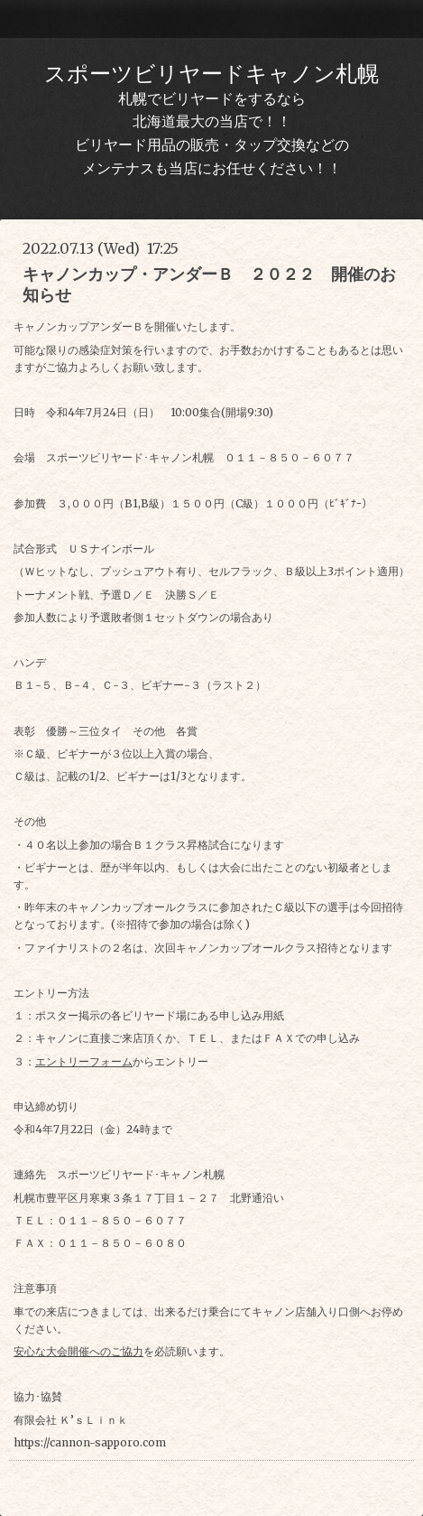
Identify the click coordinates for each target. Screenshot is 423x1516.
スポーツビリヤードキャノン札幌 (211, 74)
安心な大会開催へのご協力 (78, 1351)
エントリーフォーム (84, 1061)
